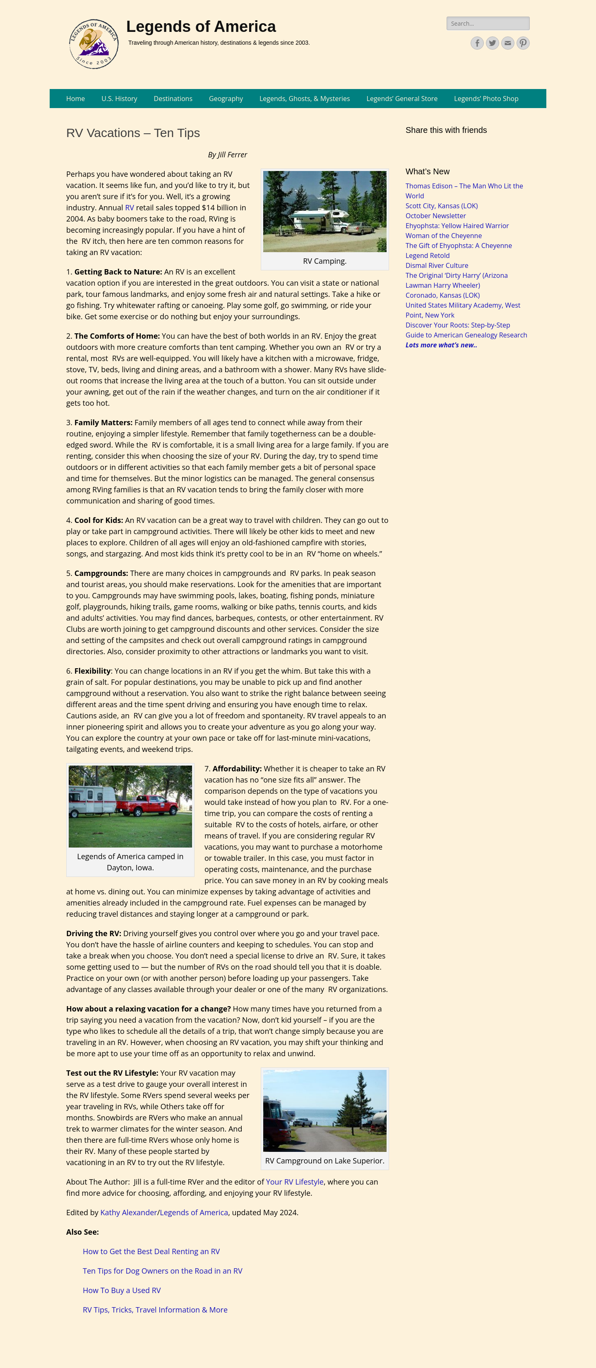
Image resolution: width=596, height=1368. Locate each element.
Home (75, 98)
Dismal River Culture (437, 265)
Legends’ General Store (402, 98)
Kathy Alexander (128, 1212)
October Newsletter (436, 215)
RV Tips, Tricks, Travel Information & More (155, 1310)
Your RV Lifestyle (295, 1182)
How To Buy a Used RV (122, 1290)
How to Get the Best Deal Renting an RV (151, 1251)
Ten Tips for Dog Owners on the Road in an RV (163, 1271)
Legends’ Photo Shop (486, 98)
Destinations (173, 98)
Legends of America (201, 26)
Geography (226, 98)
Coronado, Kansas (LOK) (443, 295)
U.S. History (119, 98)
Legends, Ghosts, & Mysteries (305, 98)
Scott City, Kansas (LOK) (442, 205)
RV (129, 207)
